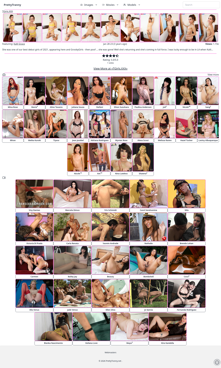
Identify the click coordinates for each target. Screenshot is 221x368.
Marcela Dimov (72, 210)
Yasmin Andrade (110, 243)
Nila (186, 210)
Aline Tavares (56, 107)
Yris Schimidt (110, 210)
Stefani (99, 107)
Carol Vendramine (148, 210)
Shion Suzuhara (121, 107)
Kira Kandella (167, 343)
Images (89, 4)
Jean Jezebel (78, 140)
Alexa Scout (143, 140)
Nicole (186, 106)
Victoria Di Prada (34, 243)
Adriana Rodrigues (100, 140)
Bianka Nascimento (53, 343)
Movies (110, 4)
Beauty (110, 276)
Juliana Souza (78, 107)
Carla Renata (72, 243)
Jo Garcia (148, 309)
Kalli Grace (19, 43)
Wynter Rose (121, 140)
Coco (186, 276)
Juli (165, 106)
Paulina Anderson (143, 107)
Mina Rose (13, 107)
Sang (208, 106)
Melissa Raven (165, 140)
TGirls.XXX (7, 11)
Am (99, 173)
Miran (13, 140)
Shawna (143, 173)
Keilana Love (91, 343)
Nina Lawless (121, 173)
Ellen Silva (110, 309)
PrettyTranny (12, 5)
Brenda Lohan (186, 243)
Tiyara (56, 140)
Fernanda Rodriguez (186, 309)
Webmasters (110, 352)
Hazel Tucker (186, 140)
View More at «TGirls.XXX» (111, 68)
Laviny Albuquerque (208, 140)
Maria (34, 106)
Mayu (129, 342)
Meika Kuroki (34, 140)
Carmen (34, 276)
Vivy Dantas (34, 210)
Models (132, 4)
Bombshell (148, 276)
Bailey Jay (72, 276)
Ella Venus (34, 309)
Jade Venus (72, 309)
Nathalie (148, 243)
